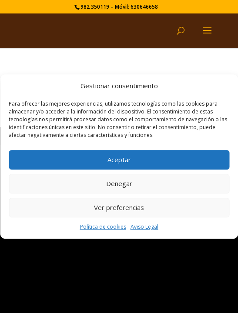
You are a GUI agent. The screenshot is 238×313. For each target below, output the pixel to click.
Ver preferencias (119, 207)
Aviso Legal (144, 226)
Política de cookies (103, 226)
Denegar (119, 184)
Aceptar (119, 160)
